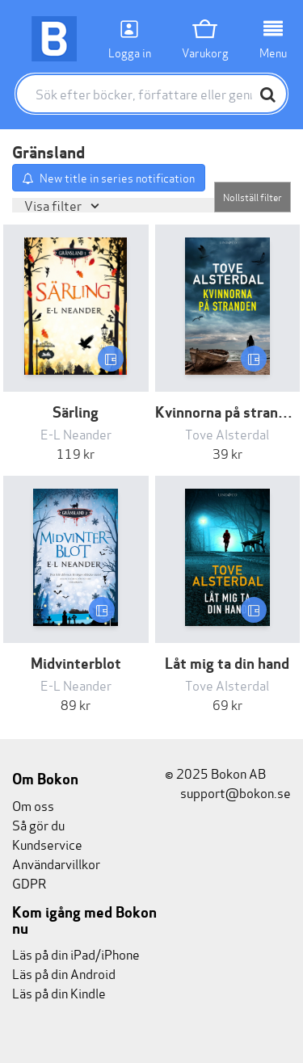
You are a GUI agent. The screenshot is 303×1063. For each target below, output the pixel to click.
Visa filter (54, 204)
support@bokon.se (228, 792)
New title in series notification (117, 177)
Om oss (33, 805)
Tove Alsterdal (227, 433)
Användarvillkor (56, 863)
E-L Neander (76, 433)
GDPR (29, 882)
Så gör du (38, 824)
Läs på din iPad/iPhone (76, 953)
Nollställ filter (252, 197)
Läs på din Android (64, 973)
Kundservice (47, 843)
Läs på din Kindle (59, 992)
